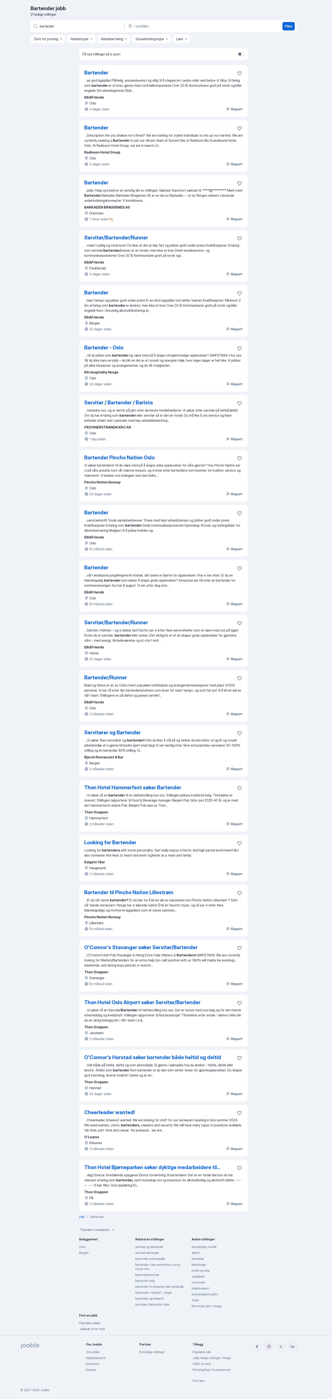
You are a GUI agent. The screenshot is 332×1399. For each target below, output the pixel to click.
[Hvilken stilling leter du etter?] (77, 26)
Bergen (84, 1253)
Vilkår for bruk (202, 1364)
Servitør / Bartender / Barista (118, 403)
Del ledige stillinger (152, 1352)
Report (234, 109)
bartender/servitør (147, 1275)
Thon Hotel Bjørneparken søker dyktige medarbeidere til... (152, 1167)
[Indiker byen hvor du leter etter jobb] (171, 26)
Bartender (96, 73)
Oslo (82, 1247)
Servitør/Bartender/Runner (116, 238)
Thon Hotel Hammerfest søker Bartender (132, 787)
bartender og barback (149, 1298)
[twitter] (281, 1346)
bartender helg (145, 1280)
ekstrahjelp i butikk (204, 1247)
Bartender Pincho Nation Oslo (119, 457)
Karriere (91, 1370)
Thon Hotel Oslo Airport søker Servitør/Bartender (142, 1002)
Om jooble (92, 1352)
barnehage (199, 1264)
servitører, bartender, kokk (152, 1304)
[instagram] (269, 1346)
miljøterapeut (200, 1288)
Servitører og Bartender (112, 732)
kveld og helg (200, 1270)
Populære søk (202, 1352)
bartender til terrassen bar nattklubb (159, 1286)
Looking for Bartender (110, 842)
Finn (288, 26)
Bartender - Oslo (103, 348)
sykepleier (198, 1276)
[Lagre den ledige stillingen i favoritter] (239, 73)
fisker (195, 1300)
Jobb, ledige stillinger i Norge (212, 1358)
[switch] (241, 54)
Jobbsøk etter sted (92, 1329)
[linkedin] (292, 1346)
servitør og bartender (149, 1247)
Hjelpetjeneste (96, 1358)
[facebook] (257, 1346)
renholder (198, 1258)
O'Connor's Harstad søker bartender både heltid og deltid (152, 1057)
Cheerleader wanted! (109, 1112)
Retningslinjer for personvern (212, 1370)
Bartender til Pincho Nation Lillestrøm (128, 892)
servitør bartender (147, 1253)
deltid (195, 1253)
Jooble (44, 1390)
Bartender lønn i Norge (207, 1306)
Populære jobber (89, 1323)
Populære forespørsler (97, 1230)
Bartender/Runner (105, 677)
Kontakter (92, 1364)
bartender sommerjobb (150, 1258)
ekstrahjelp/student (205, 1294)
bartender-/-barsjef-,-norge (153, 1292)
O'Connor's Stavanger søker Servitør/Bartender (141, 947)
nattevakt (198, 1282)
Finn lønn (199, 1381)
